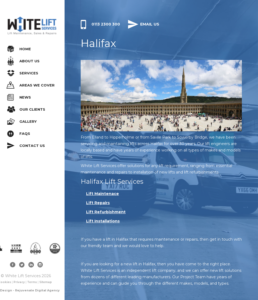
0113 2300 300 (100, 24)
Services (22, 73)
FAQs (18, 134)
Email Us (143, 24)
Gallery (22, 121)
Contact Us (26, 146)
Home (19, 49)
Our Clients (26, 109)
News (19, 97)
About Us (24, 61)
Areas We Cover (30, 85)
